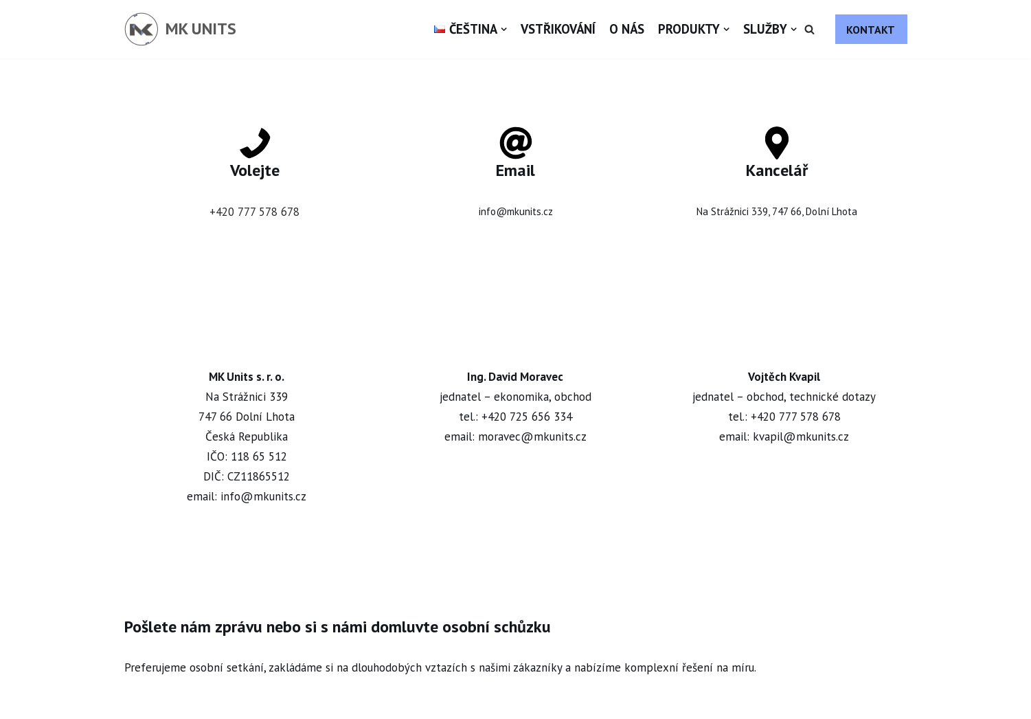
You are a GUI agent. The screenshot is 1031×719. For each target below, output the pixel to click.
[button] (809, 29)
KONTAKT (870, 29)
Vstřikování (558, 29)
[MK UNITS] (180, 29)
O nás (626, 29)
